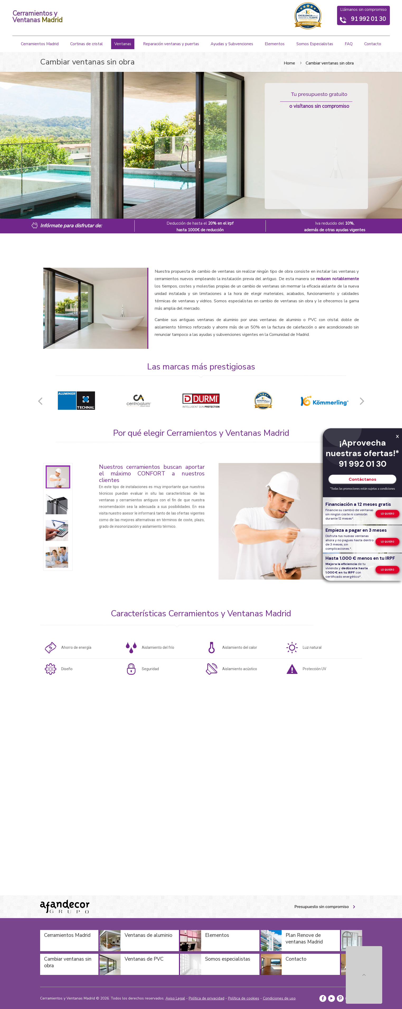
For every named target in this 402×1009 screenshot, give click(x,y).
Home (289, 63)
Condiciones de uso (279, 998)
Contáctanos (362, 479)
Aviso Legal (175, 998)
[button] (40, 400)
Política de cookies (243, 998)
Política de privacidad (206, 998)
